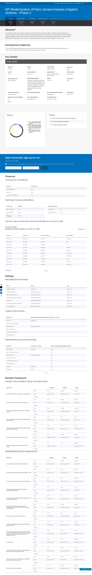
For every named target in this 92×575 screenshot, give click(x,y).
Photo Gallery (54, 18)
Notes (9, 101)
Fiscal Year (70, 78)
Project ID (10, 67)
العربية (74, 3)
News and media (43, 18)
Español (66, 3)
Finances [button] (32, 23)
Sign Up (44, 168)
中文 (82, 3)
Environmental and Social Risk (55, 92)
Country (10, 72)
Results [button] (53, 23)
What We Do (8, 3)
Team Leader (50, 67)
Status (29, 67)
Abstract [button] (10, 23)
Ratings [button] (43, 23)
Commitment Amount (13, 92)
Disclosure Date (31, 72)
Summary (10, 18)
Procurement (21, 18)
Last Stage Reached (32, 97)
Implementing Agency (33, 78)
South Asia (49, 80)
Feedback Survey (85, 569)
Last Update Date (51, 97)
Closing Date (70, 92)
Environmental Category (33, 92)
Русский (78, 3)
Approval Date (50, 72)
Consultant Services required (15, 97)
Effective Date (70, 72)
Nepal (9, 74)
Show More (60, 38)
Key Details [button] (21, 23)
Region (49, 78)
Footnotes (8, 270)
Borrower (69, 67)
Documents (32, 18)
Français (70, 3)
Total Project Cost (13, 78)
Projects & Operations (16, 3)
